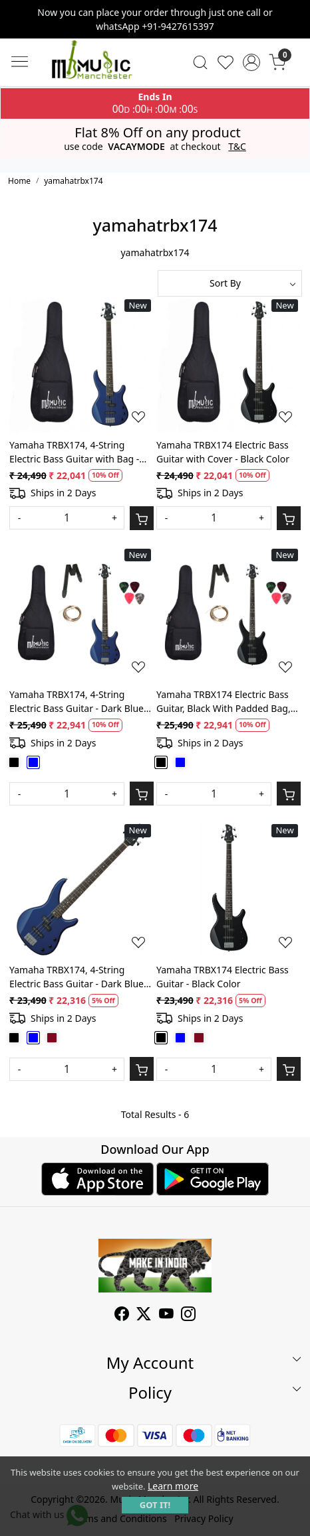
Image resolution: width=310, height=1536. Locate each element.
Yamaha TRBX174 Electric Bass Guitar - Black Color (222, 976)
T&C (237, 147)
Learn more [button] (173, 1486)
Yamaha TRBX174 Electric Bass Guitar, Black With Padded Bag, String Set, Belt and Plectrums (223, 701)
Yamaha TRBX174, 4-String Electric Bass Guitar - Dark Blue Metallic (76, 977)
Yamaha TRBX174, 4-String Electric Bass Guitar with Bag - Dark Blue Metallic (74, 452)
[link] (200, 62)
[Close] (294, 15)
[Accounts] (252, 62)
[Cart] (142, 518)
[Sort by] (230, 283)
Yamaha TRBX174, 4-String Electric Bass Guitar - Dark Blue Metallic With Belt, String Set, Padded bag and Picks (76, 701)
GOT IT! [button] (155, 1505)
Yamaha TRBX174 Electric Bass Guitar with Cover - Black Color (222, 452)
